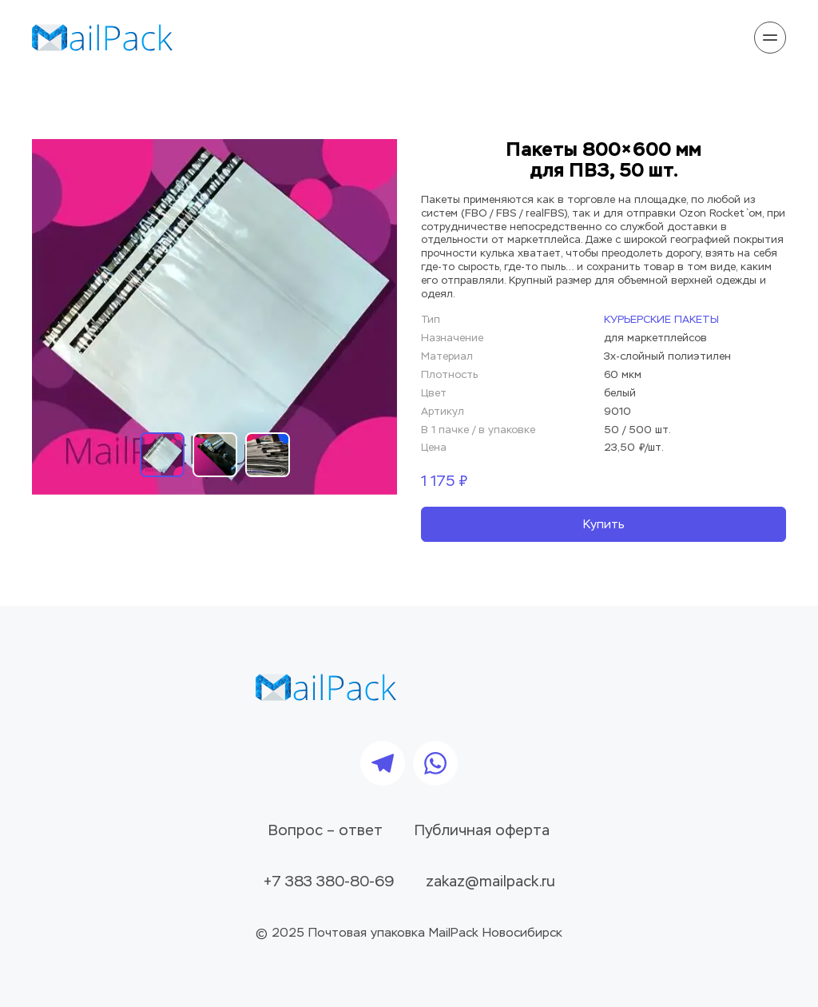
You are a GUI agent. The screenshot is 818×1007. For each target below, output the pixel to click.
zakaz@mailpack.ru (490, 882)
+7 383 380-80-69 (329, 882)
